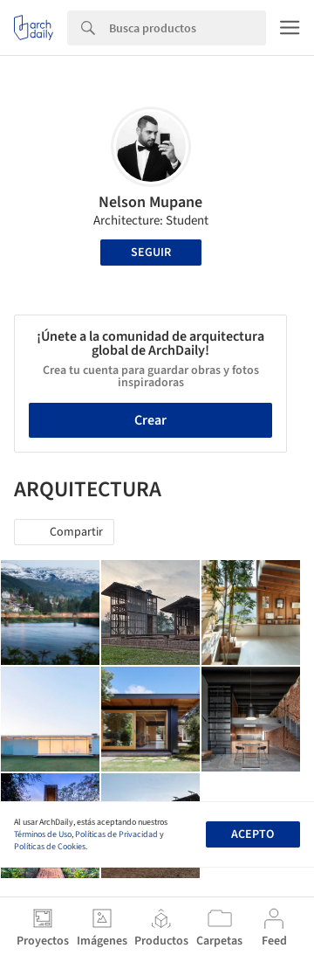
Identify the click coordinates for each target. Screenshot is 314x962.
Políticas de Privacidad (116, 834)
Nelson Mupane (150, 202)
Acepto (252, 834)
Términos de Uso (43, 834)
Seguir (151, 252)
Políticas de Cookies (49, 847)
